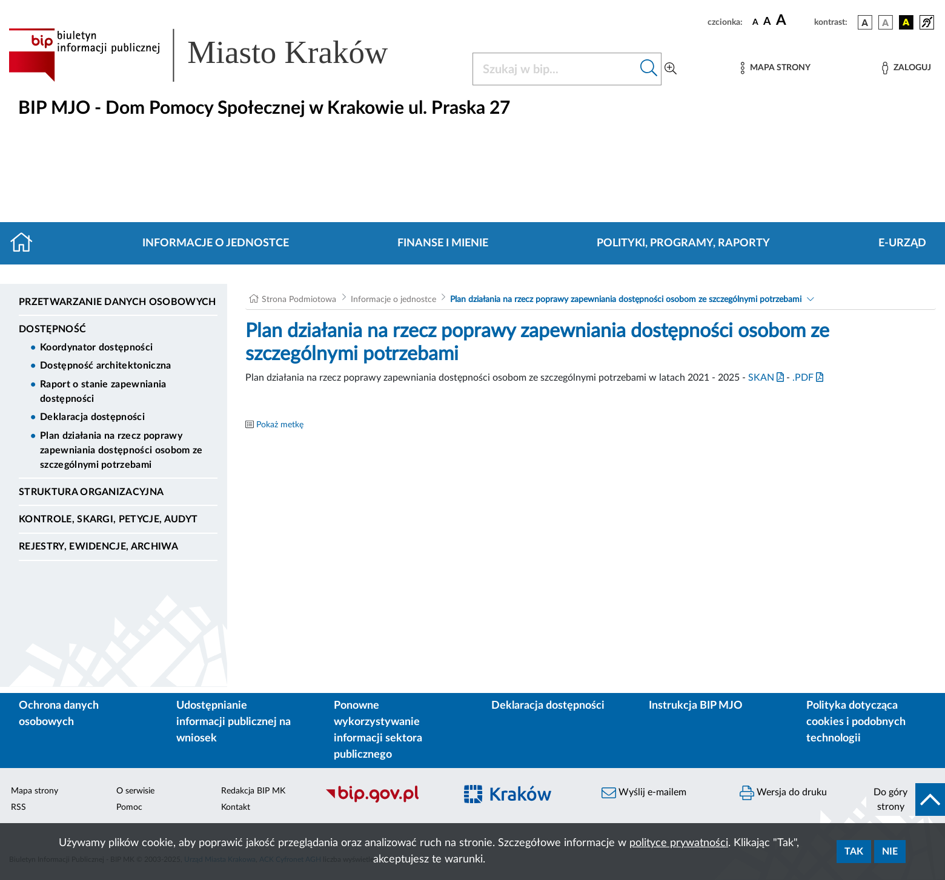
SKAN (766, 378)
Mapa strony (34, 791)
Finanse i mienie (442, 243)
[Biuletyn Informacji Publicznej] (384, 801)
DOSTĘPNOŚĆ (52, 329)
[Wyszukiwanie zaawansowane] (671, 69)
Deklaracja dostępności (92, 417)
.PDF (807, 378)
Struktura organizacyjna (91, 492)
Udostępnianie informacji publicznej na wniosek (233, 722)
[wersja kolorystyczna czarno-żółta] (906, 22)
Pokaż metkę (279, 425)
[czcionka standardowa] (755, 22)
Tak (853, 851)
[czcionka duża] (793, 20)
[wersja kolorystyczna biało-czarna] (886, 22)
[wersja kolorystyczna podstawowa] (865, 22)
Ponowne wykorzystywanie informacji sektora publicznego (378, 730)
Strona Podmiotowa (299, 299)
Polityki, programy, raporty (683, 243)
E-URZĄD (902, 243)
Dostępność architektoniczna (105, 365)
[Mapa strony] (775, 68)
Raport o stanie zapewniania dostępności (103, 391)
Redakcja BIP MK (253, 791)
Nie (890, 851)
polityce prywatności (678, 843)
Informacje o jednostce (215, 243)
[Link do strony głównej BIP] (215, 55)
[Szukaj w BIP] (554, 69)
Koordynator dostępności (96, 347)
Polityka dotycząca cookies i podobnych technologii (856, 722)
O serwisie (135, 791)
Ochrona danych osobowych (59, 713)
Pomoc (129, 807)
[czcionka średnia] (767, 22)
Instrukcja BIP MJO (696, 705)
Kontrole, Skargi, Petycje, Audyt (108, 519)
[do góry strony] (905, 799)
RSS (18, 807)
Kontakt (235, 807)
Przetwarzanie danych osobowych (117, 302)
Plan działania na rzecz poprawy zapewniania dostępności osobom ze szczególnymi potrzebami (121, 450)
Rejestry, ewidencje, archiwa (98, 546)
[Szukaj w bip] (649, 69)
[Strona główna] (26, 243)
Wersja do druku (783, 793)
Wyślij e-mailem (644, 793)
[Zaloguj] (906, 68)
